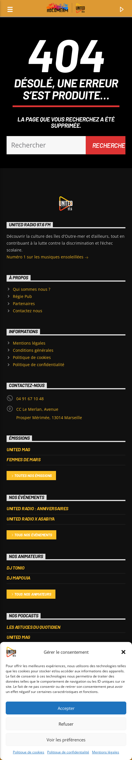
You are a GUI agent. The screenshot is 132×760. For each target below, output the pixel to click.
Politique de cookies (28, 752)
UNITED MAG (18, 449)
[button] (123, 652)
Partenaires (24, 303)
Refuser (66, 724)
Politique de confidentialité (68, 752)
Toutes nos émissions (31, 476)
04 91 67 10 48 (30, 398)
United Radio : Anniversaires (37, 508)
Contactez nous (27, 310)
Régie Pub (22, 296)
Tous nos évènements (31, 535)
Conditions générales (33, 350)
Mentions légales (105, 752)
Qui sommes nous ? (31, 289)
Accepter (66, 708)
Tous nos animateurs (31, 594)
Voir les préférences (66, 740)
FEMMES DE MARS (24, 459)
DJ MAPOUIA (18, 577)
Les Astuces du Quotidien (33, 627)
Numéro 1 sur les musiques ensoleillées (48, 257)
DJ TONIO (15, 567)
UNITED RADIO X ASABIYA (31, 518)
